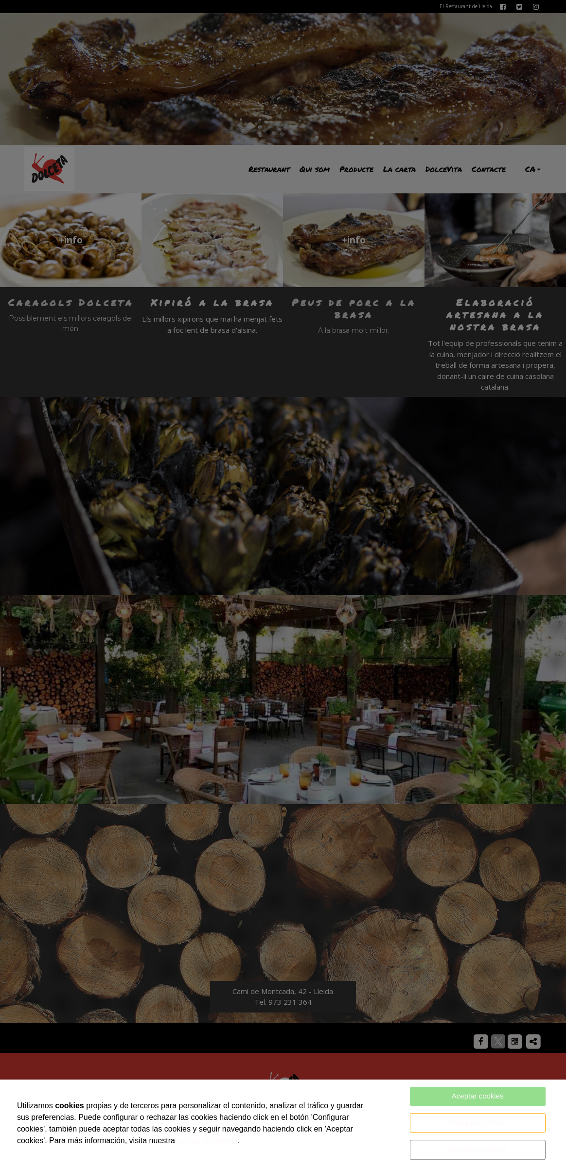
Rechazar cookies (478, 1149)
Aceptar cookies (478, 1096)
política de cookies (207, 1140)
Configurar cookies (477, 1122)
